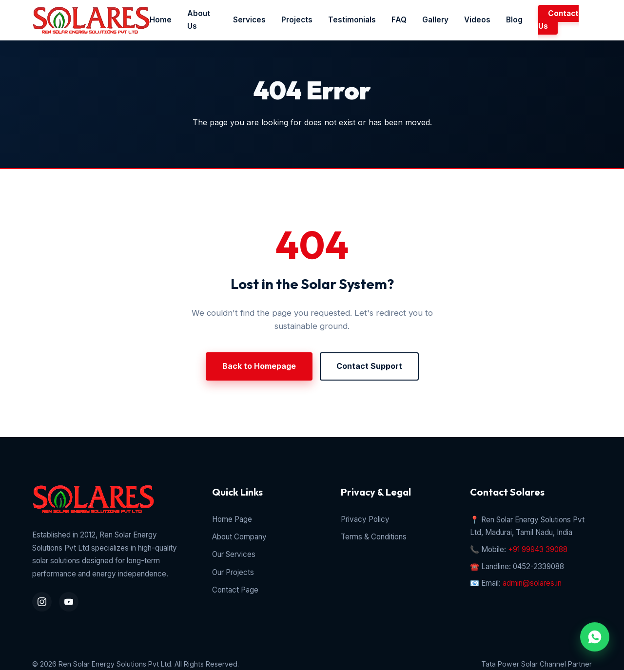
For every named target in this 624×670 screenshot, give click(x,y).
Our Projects (233, 572)
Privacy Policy (365, 519)
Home (161, 19)
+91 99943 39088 (537, 549)
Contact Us (558, 20)
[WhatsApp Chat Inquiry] (594, 636)
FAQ (399, 19)
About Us (198, 20)
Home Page (232, 519)
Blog (514, 19)
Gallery (435, 19)
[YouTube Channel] (68, 602)
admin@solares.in (532, 583)
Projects (296, 19)
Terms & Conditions (374, 536)
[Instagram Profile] (42, 602)
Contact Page (235, 589)
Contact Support (369, 366)
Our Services (233, 554)
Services (249, 19)
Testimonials (352, 19)
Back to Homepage (259, 366)
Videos (477, 19)
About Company (239, 536)
